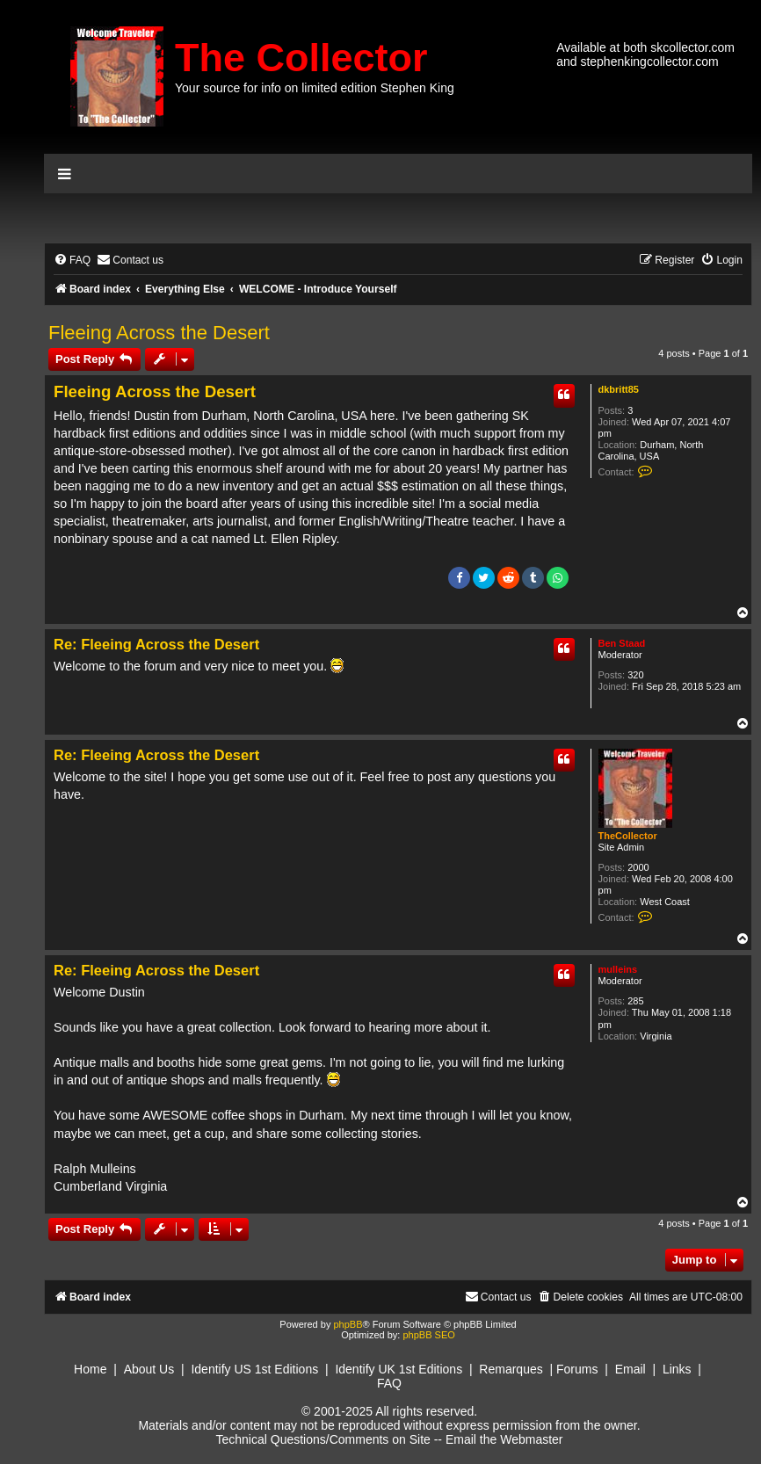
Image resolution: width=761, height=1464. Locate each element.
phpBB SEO (428, 1335)
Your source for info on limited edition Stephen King (314, 88)
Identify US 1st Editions (254, 1369)
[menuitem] (72, 260)
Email (630, 1369)
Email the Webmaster (504, 1439)
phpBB (347, 1324)
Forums (577, 1369)
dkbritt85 (618, 389)
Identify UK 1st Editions (398, 1369)
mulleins (618, 969)
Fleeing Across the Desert (159, 333)
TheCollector (627, 835)
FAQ (389, 1383)
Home (90, 1369)
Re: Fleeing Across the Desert (156, 644)
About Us (149, 1369)
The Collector (301, 57)
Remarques (510, 1369)
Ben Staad (622, 643)
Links (677, 1369)
